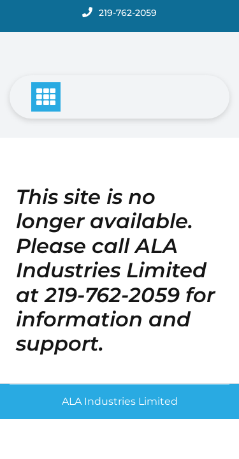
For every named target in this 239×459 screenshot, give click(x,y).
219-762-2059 (128, 12)
